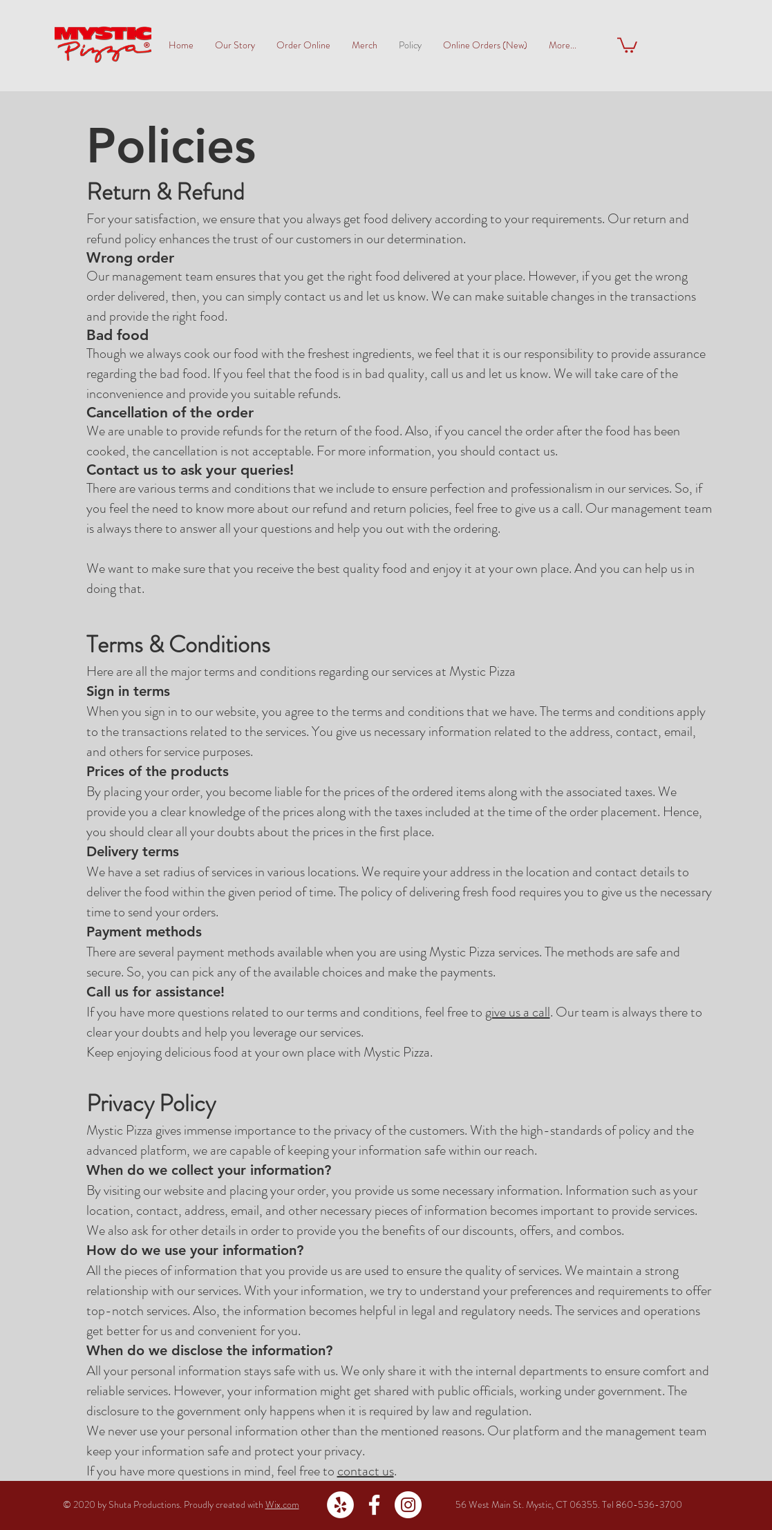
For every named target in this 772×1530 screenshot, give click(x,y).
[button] (627, 44)
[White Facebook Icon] (374, 1504)
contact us (365, 1471)
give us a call (517, 1012)
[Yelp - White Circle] (340, 1504)
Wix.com (282, 1504)
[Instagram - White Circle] (408, 1504)
